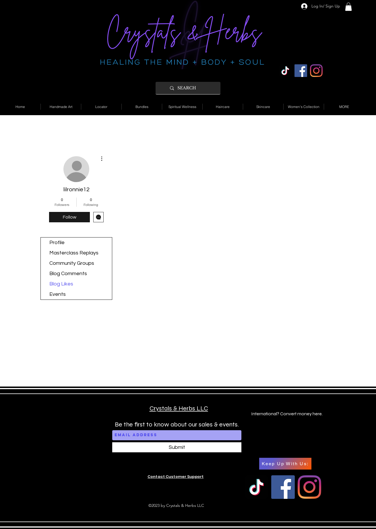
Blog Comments (68, 273)
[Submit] (176, 447)
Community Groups (71, 263)
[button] (348, 7)
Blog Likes (61, 284)
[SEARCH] (192, 88)
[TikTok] (285, 70)
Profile (57, 242)
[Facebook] (300, 70)
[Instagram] (316, 70)
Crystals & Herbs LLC (179, 408)
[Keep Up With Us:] (285, 464)
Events (57, 294)
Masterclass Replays (73, 253)
